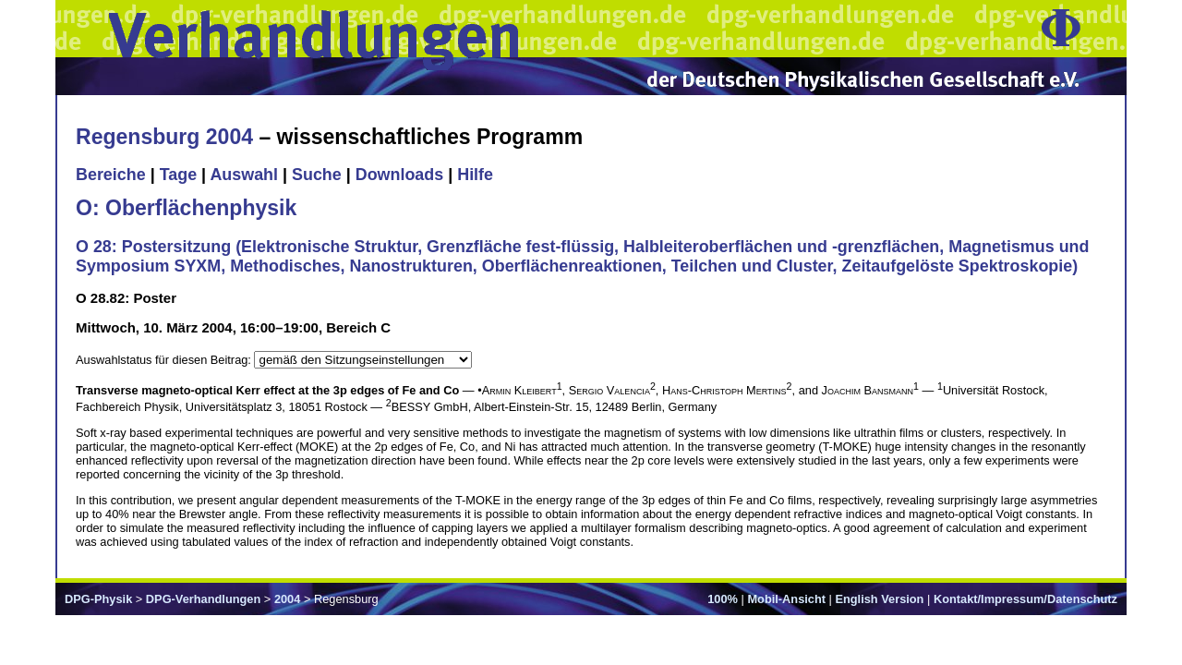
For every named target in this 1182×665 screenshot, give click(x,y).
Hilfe (475, 174)
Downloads (400, 174)
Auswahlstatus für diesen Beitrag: (165, 360)
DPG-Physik (98, 599)
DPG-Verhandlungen (203, 599)
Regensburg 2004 (164, 137)
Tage (178, 174)
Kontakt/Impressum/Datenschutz (1025, 599)
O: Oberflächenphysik (186, 208)
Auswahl (244, 174)
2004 (287, 599)
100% (722, 599)
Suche (317, 174)
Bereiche (111, 174)
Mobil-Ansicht (786, 599)
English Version (879, 599)
